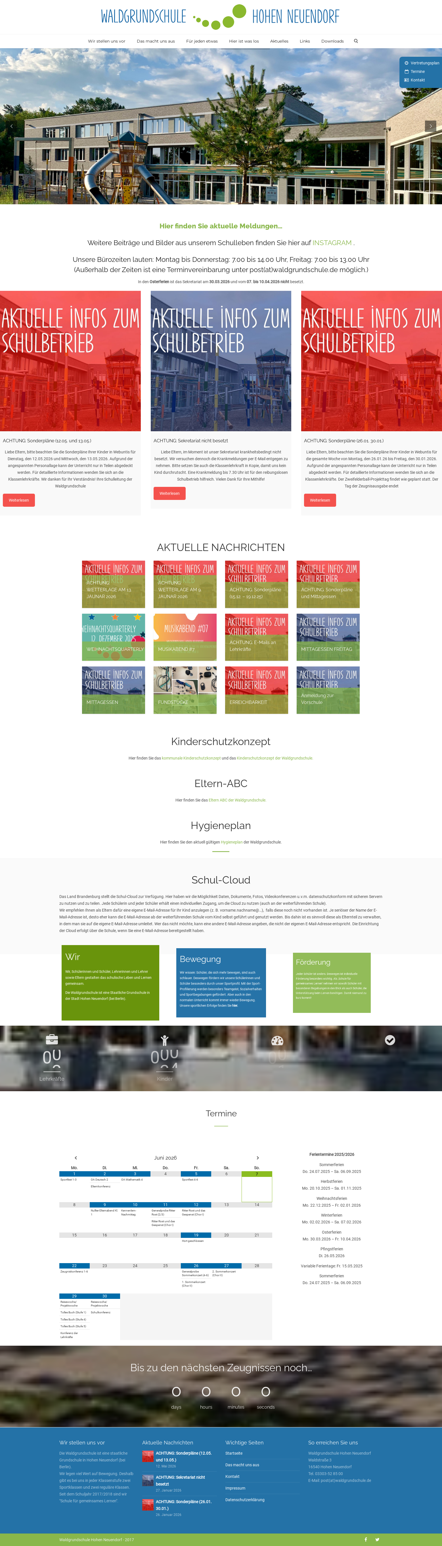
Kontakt (418, 80)
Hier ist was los (244, 41)
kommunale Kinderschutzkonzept (192, 758)
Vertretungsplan (425, 63)
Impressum (235, 1488)
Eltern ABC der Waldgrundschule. (238, 800)
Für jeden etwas (202, 41)
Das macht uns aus (156, 41)
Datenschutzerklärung (245, 1499)
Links (305, 41)
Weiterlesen (19, 500)
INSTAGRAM (332, 243)
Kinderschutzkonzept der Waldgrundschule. (275, 758)
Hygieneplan (232, 842)
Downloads (332, 41)
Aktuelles (279, 41)
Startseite (233, 1453)
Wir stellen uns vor (106, 41)
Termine (418, 71)
